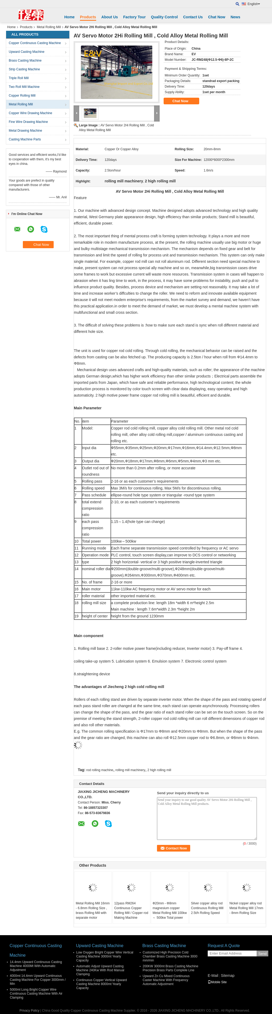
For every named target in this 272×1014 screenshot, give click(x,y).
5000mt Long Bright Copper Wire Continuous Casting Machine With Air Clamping (36, 993)
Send (262, 954)
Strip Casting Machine (24, 69)
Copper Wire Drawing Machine (30, 113)
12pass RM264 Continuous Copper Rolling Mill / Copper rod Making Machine (131, 910)
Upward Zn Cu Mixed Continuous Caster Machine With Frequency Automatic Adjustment (166, 980)
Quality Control (164, 17)
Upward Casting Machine (26, 52)
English (254, 4)
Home (69, 17)
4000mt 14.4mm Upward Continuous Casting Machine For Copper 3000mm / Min (38, 980)
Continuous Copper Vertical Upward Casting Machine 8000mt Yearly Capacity (101, 984)
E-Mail (213, 975)
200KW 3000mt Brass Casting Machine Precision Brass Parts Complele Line (170, 968)
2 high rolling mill (159, 770)
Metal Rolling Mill (49, 27)
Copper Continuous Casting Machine (35, 43)
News (235, 17)
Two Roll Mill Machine (24, 87)
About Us (109, 17)
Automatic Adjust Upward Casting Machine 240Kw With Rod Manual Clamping (100, 970)
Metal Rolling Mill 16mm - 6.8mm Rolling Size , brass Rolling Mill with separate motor (92, 910)
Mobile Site (217, 982)
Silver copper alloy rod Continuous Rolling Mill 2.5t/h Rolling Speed (207, 908)
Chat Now (216, 17)
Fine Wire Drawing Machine (28, 122)
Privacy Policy (30, 1010)
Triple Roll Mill (19, 78)
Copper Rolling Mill (22, 95)
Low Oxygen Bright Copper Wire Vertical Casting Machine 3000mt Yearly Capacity (104, 956)
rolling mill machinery (130, 770)
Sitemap (227, 975)
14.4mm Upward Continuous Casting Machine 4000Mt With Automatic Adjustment (36, 966)
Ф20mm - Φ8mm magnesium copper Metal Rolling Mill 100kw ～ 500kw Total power (169, 910)
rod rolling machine (99, 770)
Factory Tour (134, 17)
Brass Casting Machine (25, 60)
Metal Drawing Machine (25, 130)
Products (88, 17)
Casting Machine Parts (25, 139)
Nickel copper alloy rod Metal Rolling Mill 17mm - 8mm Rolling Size (246, 908)
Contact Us (193, 17)
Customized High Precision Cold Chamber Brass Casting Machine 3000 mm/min (170, 956)
